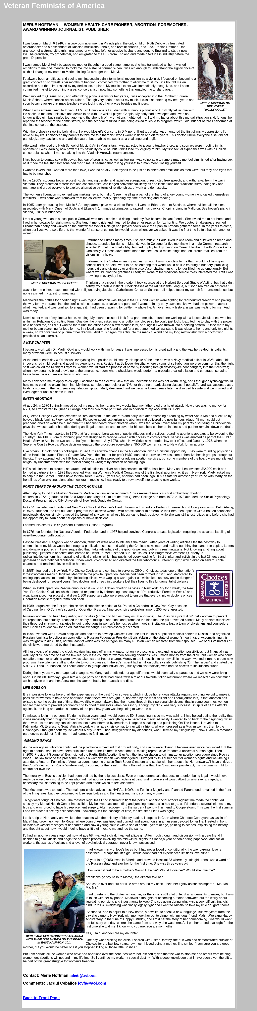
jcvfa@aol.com (92, 983)
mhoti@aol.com (83, 975)
